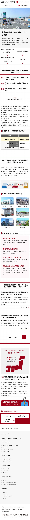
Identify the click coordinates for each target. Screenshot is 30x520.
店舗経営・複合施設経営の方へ (9, 484)
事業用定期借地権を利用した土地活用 (11, 445)
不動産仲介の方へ (6, 468)
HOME (3, 428)
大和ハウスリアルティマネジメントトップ (11, 507)
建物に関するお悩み (7, 461)
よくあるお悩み (6, 455)
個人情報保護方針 (6, 511)
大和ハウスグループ (6, 509)
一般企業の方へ (6, 470)
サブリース (10, 416)
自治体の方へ (5, 472)
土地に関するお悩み (7, 459)
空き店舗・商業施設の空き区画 (9, 482)
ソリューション (9, 428)
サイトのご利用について (17, 509)
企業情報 (23, 507)
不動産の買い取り (10, 420)
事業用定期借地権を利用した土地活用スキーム (7, 59)
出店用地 (5, 480)
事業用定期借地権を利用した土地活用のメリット (7, 51)
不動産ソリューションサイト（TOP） (12, 438)
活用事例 (22, 59)
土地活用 (5, 492)
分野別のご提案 (6, 465)
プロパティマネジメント (23, 416)
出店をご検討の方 (6, 477)
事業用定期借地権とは (22, 51)
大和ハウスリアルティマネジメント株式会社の (8, 2)
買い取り (5, 498)
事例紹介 (4, 488)
